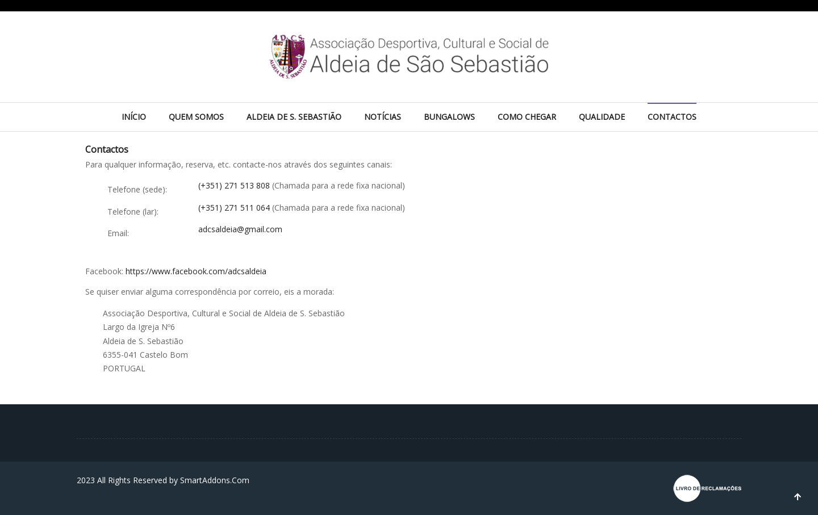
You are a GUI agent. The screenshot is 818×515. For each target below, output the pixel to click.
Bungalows (449, 116)
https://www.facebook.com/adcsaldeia (196, 271)
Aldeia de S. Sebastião (294, 116)
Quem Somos (196, 116)
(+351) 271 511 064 (235, 207)
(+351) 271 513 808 (235, 185)
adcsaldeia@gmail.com (240, 229)
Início (134, 116)
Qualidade (602, 116)
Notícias (382, 116)
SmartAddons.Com (214, 480)
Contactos (672, 116)
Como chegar (527, 116)
